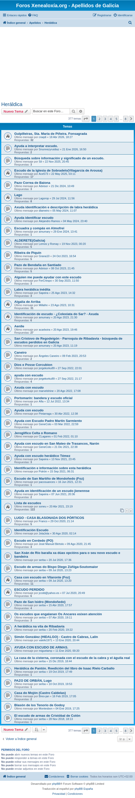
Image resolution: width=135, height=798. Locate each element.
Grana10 (44, 256)
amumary (44, 231)
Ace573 (43, 173)
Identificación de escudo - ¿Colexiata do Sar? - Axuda (56, 314)
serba (42, 559)
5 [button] (116, 119)
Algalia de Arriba (27, 302)
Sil (40, 161)
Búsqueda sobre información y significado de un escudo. (59, 158)
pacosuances (47, 481)
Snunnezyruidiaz (49, 149)
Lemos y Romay (49, 243)
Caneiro (20, 352)
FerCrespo (45, 280)
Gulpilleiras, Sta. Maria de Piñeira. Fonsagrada (50, 134)
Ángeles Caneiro (49, 355)
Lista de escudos (27, 503)
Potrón (43, 471)
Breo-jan (44, 696)
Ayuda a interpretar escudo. (36, 146)
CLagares (45, 436)
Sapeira (43, 292)
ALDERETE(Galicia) (29, 240)
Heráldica (11, 104)
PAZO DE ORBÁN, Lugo (33, 680)
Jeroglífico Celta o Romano (35, 433)
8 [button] (125, 119)
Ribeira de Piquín (27, 253)
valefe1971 (45, 640)
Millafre (43, 305)
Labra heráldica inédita (32, 289)
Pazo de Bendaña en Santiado (37, 265)
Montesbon (45, 708)
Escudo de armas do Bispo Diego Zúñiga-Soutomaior (56, 567)
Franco (43, 521)
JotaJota (44, 533)
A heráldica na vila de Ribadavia (39, 626)
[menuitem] (33, 15)
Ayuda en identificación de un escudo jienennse (52, 491)
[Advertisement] (67, 64)
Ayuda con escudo (29, 410)
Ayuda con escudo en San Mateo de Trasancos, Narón (56, 443)
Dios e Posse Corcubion (33, 365)
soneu (42, 506)
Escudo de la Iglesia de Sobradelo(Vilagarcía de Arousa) (58, 170)
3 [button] (105, 119)
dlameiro (44, 210)
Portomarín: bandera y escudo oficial (43, 398)
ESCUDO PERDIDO (29, 589)
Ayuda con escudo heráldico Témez (42, 456)
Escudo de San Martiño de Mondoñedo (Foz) (49, 478)
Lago (18, 195)
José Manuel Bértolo (51, 543)
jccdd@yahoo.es (49, 592)
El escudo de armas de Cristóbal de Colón (47, 715)
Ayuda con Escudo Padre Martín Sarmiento (48, 421)
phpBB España (83, 788)
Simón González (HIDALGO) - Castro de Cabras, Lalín (56, 637)
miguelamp (45, 650)
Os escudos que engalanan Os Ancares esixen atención (58, 614)
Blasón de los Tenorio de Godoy (39, 705)
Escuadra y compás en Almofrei (39, 228)
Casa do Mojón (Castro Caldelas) (40, 693)
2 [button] (99, 119)
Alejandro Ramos (49, 221)
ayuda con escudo (28, 375)
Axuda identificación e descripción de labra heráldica (56, 207)
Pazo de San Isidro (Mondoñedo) (39, 602)
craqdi (42, 137)
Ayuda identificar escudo (33, 218)
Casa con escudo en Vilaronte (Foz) (42, 577)
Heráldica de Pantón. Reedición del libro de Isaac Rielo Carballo (64, 668)
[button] (85, 119)
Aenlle (19, 326)
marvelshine (46, 390)
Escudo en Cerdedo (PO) (33, 540)
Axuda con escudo (29, 387)
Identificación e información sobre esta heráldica (52, 468)
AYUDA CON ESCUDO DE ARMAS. (41, 647)
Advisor (43, 186)
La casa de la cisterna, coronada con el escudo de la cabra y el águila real (72, 658)
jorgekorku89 (47, 368)
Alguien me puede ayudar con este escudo (47, 277)
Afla (41, 401)
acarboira (44, 329)
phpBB (56, 783)
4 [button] (110, 119)
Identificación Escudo (31, 530)
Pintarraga (45, 413)
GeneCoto (45, 424)
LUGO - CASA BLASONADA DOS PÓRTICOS (49, 518)
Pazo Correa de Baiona (32, 183)
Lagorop (44, 198)
